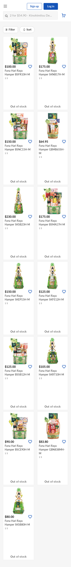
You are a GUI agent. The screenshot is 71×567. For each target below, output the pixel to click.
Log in (50, 6)
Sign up (34, 6)
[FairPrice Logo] (17, 6)
